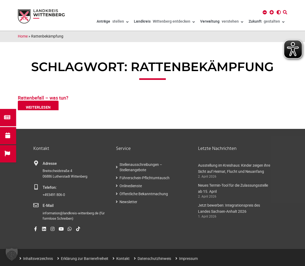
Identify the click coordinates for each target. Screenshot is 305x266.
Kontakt (123, 258)
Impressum (188, 258)
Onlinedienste (130, 185)
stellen (113, 22)
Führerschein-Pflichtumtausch (144, 177)
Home (23, 36)
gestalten (267, 22)
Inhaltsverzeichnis (38, 258)
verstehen (221, 22)
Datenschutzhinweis (154, 258)
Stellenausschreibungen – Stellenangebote (140, 167)
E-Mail (48, 205)
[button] (11, 254)
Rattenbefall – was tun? (43, 98)
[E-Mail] (36, 205)
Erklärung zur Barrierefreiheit (84, 258)
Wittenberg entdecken (164, 22)
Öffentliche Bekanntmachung (143, 193)
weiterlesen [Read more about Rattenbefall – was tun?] (38, 107)
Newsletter (128, 201)
